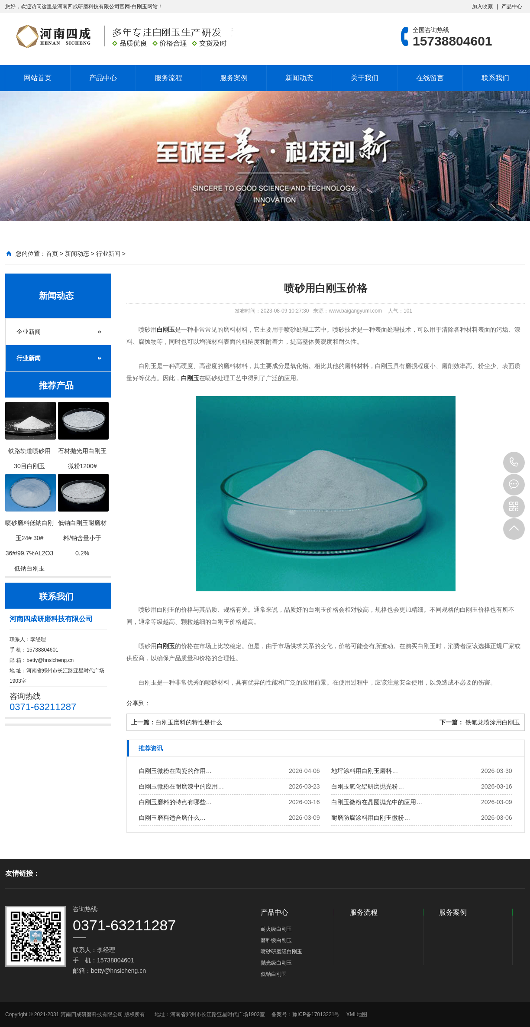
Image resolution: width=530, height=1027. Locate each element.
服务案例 (234, 78)
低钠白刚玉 (274, 974)
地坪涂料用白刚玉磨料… (364, 770)
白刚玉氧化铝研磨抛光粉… (367, 786)
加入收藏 (482, 6)
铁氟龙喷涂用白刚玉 (492, 722)
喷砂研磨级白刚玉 (281, 952)
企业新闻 (28, 331)
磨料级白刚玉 (276, 940)
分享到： (138, 703)
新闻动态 (299, 78)
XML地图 (357, 1014)
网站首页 (38, 78)
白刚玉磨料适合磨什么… (172, 817)
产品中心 (511, 6)
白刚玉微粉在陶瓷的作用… (175, 770)
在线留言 (430, 78)
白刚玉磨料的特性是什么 (188, 722)
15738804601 (514, 462)
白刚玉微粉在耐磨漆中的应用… (181, 786)
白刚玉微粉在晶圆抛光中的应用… (376, 802)
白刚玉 (166, 329)
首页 (52, 253)
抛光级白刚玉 (276, 963)
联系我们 (495, 78)
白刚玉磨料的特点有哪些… (175, 802)
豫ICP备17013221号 (315, 1014)
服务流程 (168, 78)
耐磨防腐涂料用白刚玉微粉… (370, 817)
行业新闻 (108, 253)
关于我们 (364, 78)
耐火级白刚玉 (276, 929)
